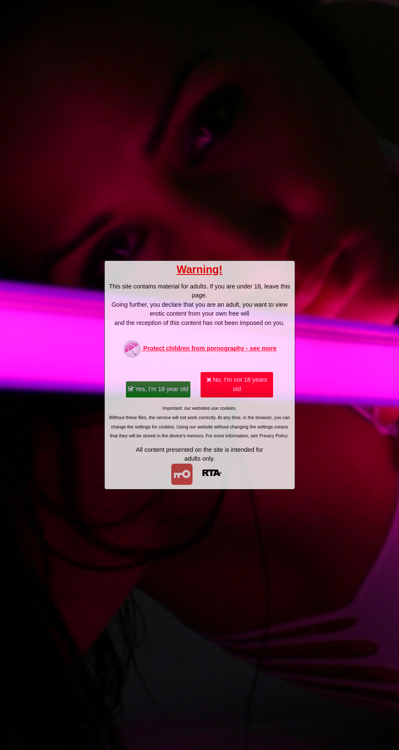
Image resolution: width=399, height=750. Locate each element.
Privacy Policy (273, 435)
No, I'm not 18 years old (236, 384)
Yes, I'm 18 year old (158, 389)
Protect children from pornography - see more (199, 348)
